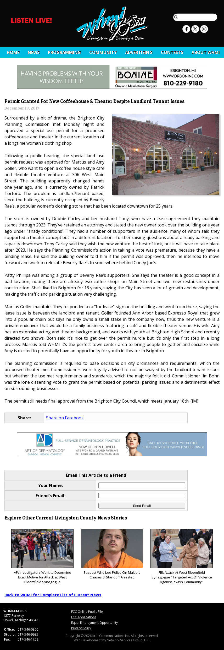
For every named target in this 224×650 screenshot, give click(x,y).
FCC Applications (83, 617)
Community (103, 52)
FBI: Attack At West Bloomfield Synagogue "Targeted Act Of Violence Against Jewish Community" (181, 556)
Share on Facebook (65, 418)
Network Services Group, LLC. (128, 640)
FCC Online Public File (87, 611)
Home (13, 52)
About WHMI (206, 52)
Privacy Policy (81, 628)
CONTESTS (172, 52)
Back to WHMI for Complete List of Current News (52, 594)
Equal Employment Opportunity (94, 622)
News (34, 52)
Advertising (139, 52)
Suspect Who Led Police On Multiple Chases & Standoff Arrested (112, 554)
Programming (64, 52)
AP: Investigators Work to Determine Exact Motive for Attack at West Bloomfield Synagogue (42, 556)
